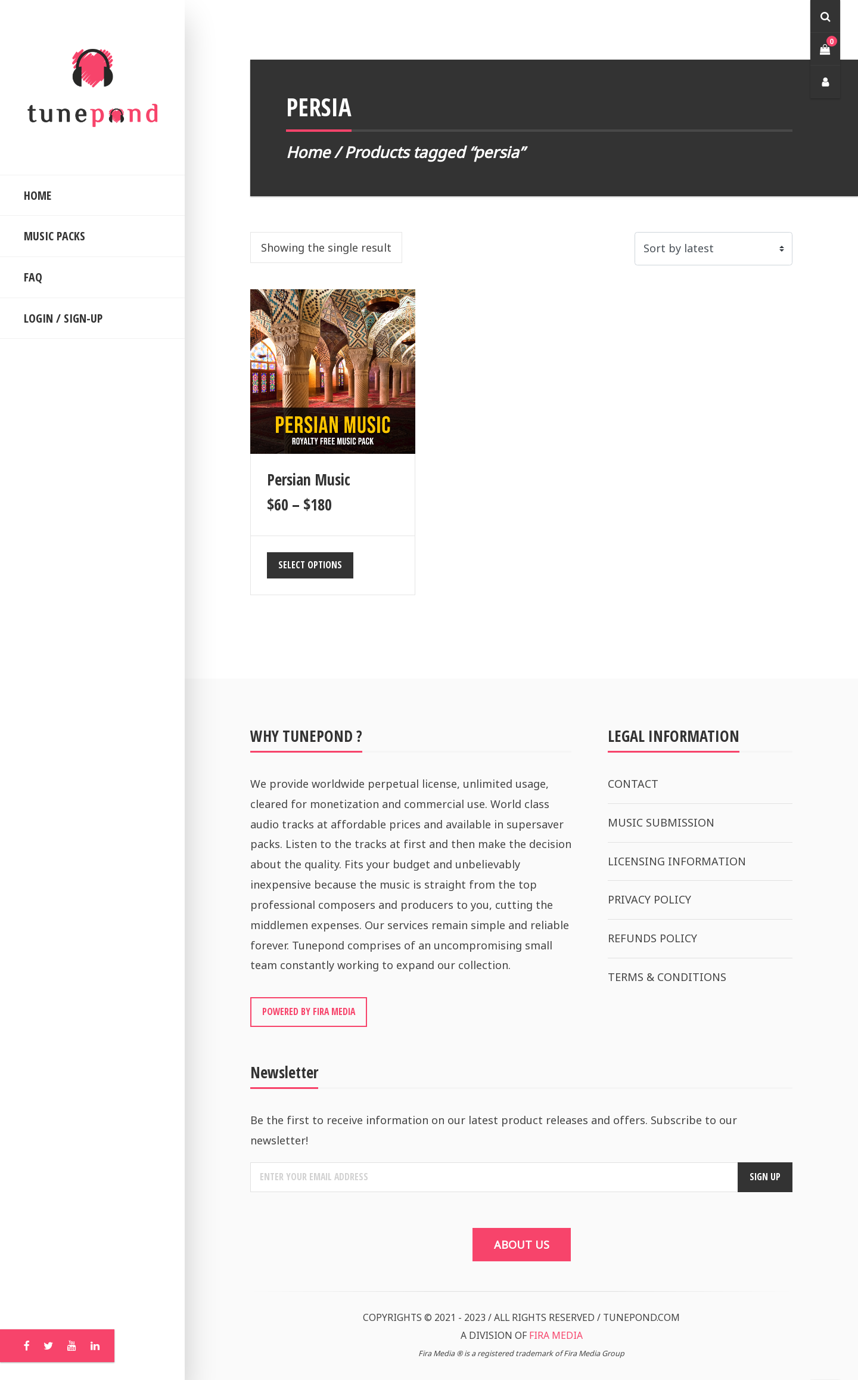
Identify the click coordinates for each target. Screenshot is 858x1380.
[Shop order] (713, 248)
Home (308, 152)
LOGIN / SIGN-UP (63, 318)
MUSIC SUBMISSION (661, 822)
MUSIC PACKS (54, 236)
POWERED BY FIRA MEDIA (308, 1011)
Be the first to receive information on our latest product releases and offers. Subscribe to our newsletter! (493, 1130)
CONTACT (633, 783)
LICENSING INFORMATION (677, 861)
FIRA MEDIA (556, 1335)
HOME (37, 195)
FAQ (33, 277)
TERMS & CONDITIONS (667, 977)
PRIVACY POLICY (649, 899)
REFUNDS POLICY (652, 938)
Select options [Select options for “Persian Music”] (310, 564)
